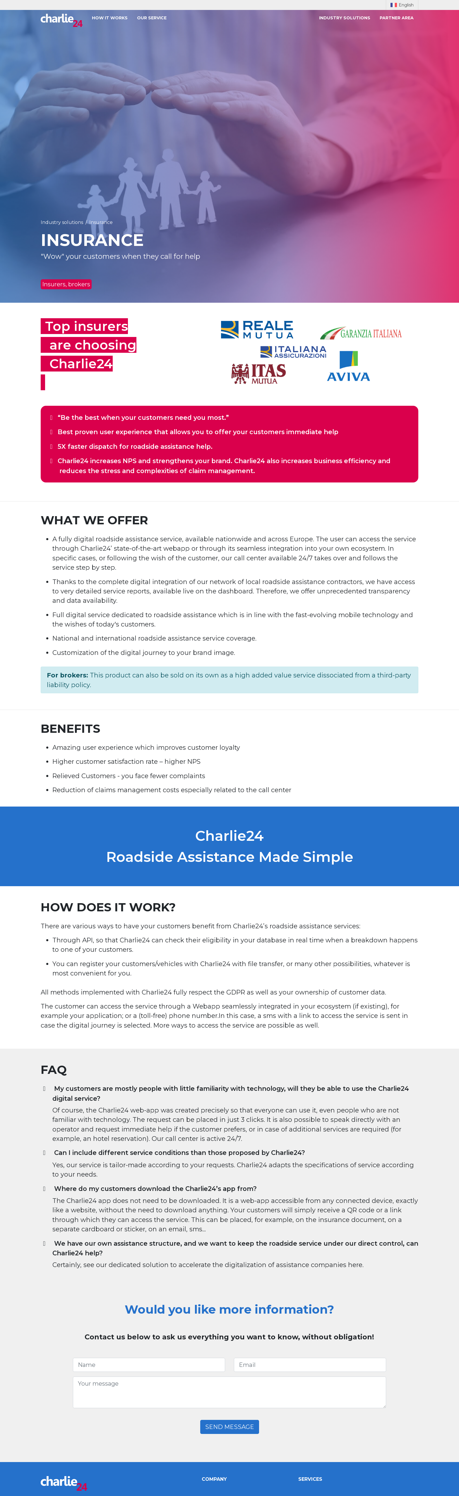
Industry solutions (344, 17)
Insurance (101, 222)
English (402, 5)
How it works (110, 17)
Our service (152, 17)
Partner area (397, 17)
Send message (229, 1426)
